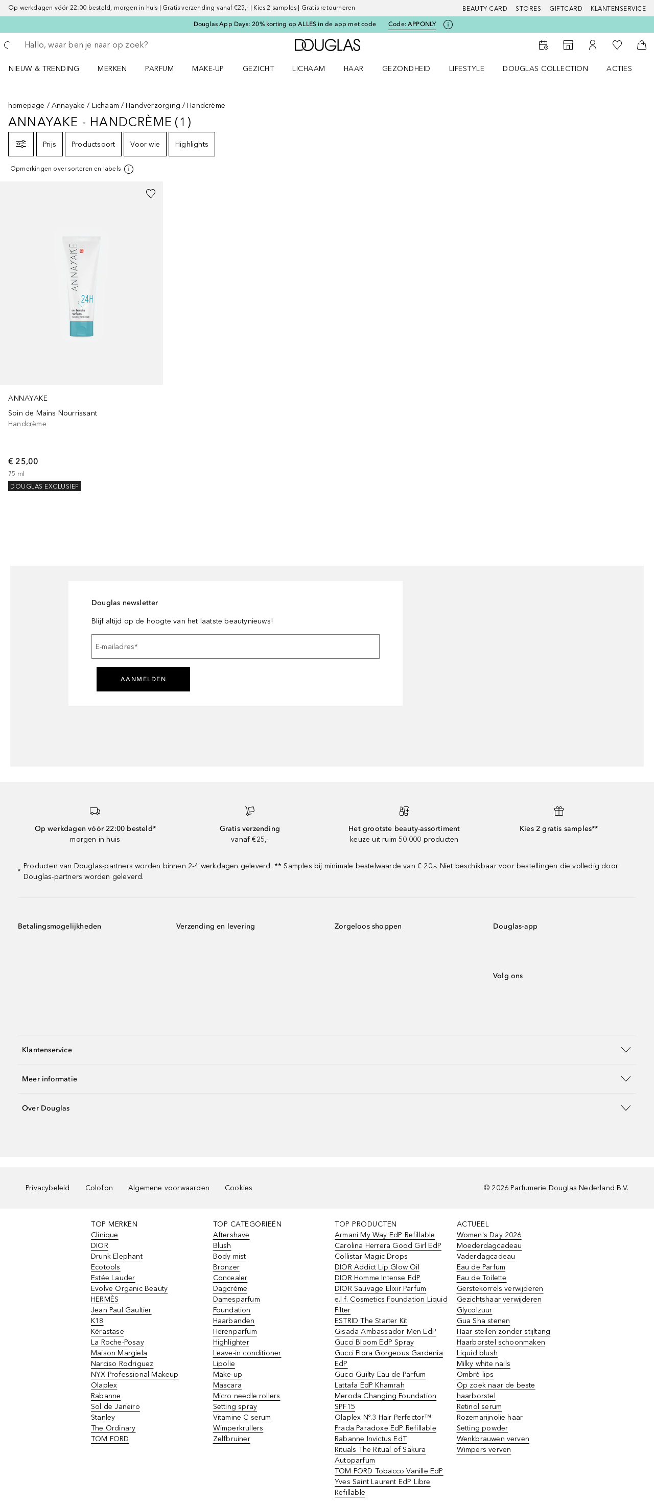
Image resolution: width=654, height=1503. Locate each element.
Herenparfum (235, 1331)
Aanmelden (144, 679)
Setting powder (482, 1428)
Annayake (68, 105)
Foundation (232, 1310)
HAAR (354, 68)
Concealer (230, 1278)
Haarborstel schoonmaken (501, 1342)
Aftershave (231, 1235)
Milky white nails (483, 1363)
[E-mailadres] (235, 646)
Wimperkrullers (238, 1428)
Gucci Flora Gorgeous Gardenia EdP (389, 1358)
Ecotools (106, 1267)
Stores (528, 8)
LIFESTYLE (467, 68)
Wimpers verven (484, 1449)
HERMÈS (105, 1299)
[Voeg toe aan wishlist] (150, 193)
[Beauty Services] (543, 45)
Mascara (227, 1385)
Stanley (103, 1417)
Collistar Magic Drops (371, 1256)
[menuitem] (50, 68)
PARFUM (159, 68)
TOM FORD (110, 1439)
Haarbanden (234, 1320)
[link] (81, 336)
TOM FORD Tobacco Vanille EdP (389, 1471)
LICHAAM (308, 68)
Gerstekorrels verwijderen (500, 1288)
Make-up (227, 1374)
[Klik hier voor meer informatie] (448, 24)
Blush (222, 1245)
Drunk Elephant (117, 1256)
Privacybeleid (48, 1188)
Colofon (99, 1188)
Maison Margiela (119, 1353)
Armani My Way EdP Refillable (385, 1235)
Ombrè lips (475, 1374)
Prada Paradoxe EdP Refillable (385, 1428)
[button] (327, 1049)
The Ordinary (113, 1428)
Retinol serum (479, 1406)
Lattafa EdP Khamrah (370, 1385)
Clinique (105, 1235)
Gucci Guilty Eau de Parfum (380, 1374)
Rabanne (106, 1396)
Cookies (238, 1188)
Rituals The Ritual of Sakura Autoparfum (380, 1455)
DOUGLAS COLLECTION (545, 68)
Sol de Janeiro (115, 1406)
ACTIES (619, 68)
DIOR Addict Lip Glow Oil (377, 1267)
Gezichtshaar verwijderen (499, 1299)
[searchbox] (99, 45)
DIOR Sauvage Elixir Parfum (380, 1288)
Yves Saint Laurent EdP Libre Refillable (383, 1487)
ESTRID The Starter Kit (371, 1320)
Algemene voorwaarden (168, 1188)
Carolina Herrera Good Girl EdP (388, 1245)
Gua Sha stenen (483, 1320)
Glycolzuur (475, 1310)
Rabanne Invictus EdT (371, 1439)
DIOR (99, 1245)
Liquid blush (477, 1353)
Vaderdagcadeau (486, 1256)
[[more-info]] (72, 169)
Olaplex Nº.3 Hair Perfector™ (383, 1417)
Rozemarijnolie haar (490, 1417)
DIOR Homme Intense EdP (378, 1278)
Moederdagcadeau (489, 1245)
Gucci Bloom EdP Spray (374, 1342)
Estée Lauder (113, 1278)
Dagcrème (230, 1288)
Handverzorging (153, 105)
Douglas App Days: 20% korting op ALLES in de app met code (285, 24)
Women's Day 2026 (489, 1235)
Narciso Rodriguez (122, 1363)
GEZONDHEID (406, 68)
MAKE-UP (208, 68)
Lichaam (105, 105)
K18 (97, 1320)
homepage (26, 105)
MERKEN (112, 68)
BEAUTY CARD (485, 8)
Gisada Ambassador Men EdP (385, 1331)
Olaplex (104, 1385)
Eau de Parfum (481, 1267)
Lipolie (224, 1363)
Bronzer (226, 1267)
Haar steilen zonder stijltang (504, 1331)
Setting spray (235, 1406)
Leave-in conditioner (247, 1353)
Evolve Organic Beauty (129, 1288)
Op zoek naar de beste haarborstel (496, 1390)
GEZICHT (258, 68)
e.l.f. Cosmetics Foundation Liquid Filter (391, 1304)
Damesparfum (236, 1299)
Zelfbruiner (231, 1439)
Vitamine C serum (242, 1417)
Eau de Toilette (482, 1278)
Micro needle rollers (247, 1396)
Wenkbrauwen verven (493, 1439)
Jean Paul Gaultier (121, 1310)
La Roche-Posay (117, 1342)
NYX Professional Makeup (135, 1374)
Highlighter (231, 1342)
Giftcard (565, 8)
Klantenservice (618, 8)
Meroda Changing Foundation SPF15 (385, 1401)
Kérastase (107, 1331)
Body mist (229, 1256)
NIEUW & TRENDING (44, 68)
